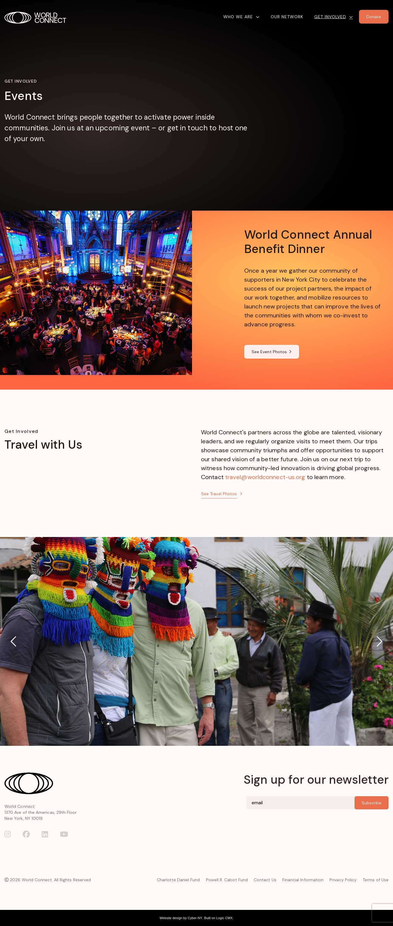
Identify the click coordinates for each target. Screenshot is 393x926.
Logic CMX (224, 918)
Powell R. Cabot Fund (227, 879)
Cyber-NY (195, 918)
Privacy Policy (343, 879)
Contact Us (265, 879)
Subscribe (371, 802)
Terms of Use (376, 879)
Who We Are (238, 16)
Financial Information (303, 879)
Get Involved (330, 16)
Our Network (287, 16)
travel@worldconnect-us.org (265, 477)
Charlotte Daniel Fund (178, 879)
